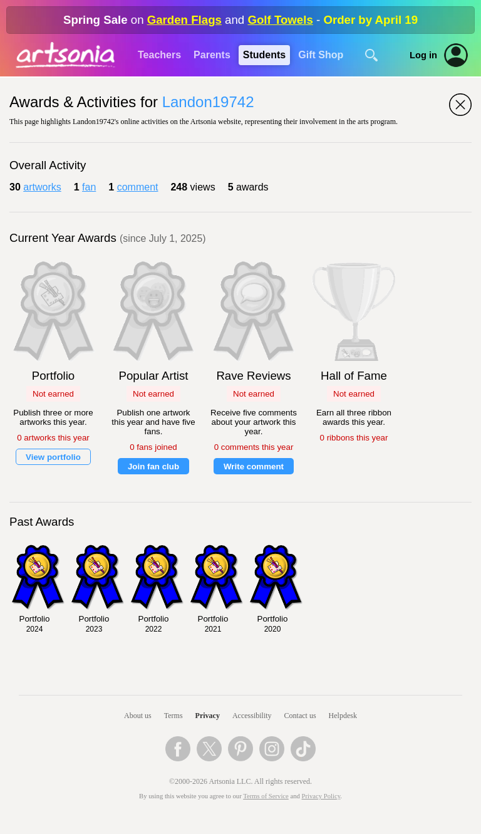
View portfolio (53, 457)
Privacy (207, 715)
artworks (42, 187)
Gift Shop (320, 55)
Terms (173, 715)
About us (138, 715)
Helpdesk (343, 715)
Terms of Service (266, 796)
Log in (423, 55)
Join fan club (153, 466)
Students (264, 55)
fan (89, 187)
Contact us (300, 715)
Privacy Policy (321, 796)
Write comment (254, 466)
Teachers (159, 55)
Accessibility (252, 715)
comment (137, 187)
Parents (212, 55)
